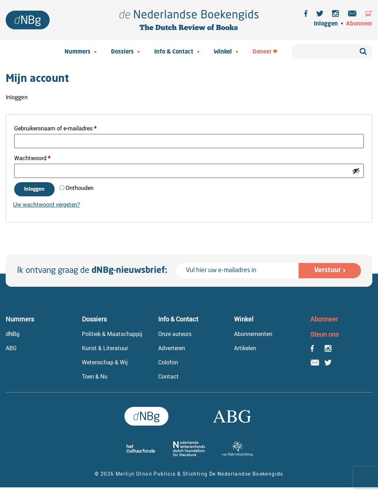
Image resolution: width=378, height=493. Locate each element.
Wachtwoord (40, 157)
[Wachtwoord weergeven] (356, 171)
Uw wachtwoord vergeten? (46, 204)
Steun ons (324, 334)
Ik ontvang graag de (92, 271)
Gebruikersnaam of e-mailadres (63, 127)
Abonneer (359, 24)
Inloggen (326, 24)
